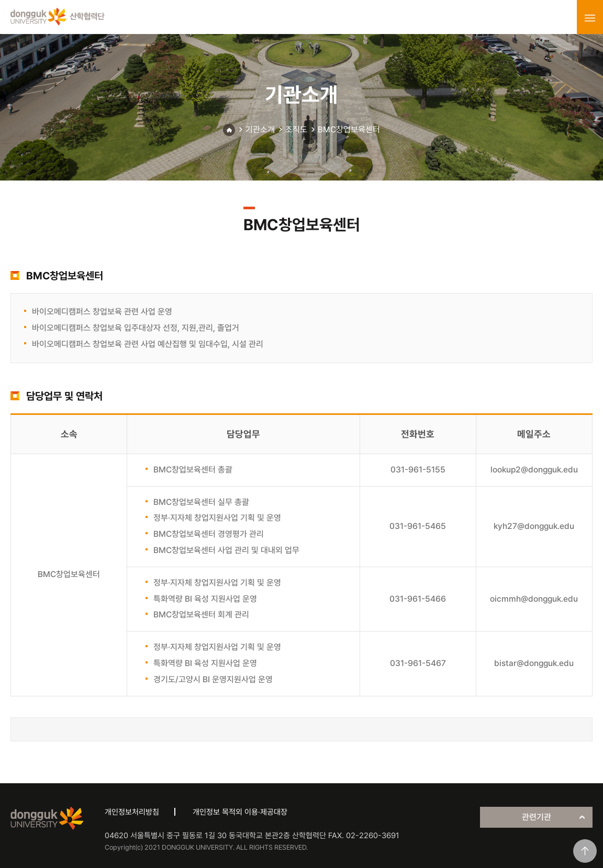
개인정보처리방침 (132, 812)
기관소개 (260, 129)
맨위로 (585, 851)
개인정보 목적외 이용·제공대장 (240, 812)
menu (590, 18)
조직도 (296, 129)
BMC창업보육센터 (349, 129)
